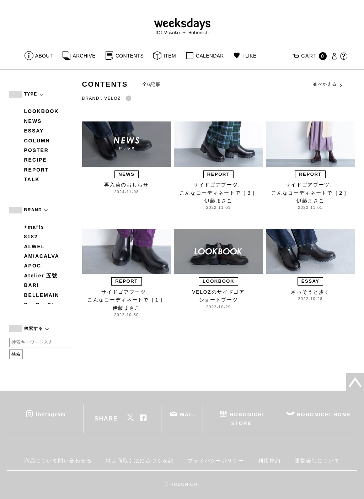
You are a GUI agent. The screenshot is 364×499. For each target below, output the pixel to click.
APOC (32, 266)
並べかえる (328, 84)
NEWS (33, 121)
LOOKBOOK (41, 111)
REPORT (36, 170)
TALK (32, 179)
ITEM (170, 56)
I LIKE (249, 56)
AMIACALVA (41, 256)
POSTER (36, 150)
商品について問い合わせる (58, 460)
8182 (31, 236)
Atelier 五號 (41, 275)
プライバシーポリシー (216, 460)
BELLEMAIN (41, 295)
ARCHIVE (84, 56)
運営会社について (317, 460)
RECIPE (35, 160)
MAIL (187, 414)
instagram (51, 414)
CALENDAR (210, 56)
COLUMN (37, 140)
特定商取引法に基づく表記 (140, 460)
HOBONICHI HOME (324, 414)
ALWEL (34, 246)
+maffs (34, 227)
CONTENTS (130, 56)
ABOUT (44, 56)
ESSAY (34, 131)
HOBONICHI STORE (247, 418)
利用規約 (269, 460)
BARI (31, 285)
